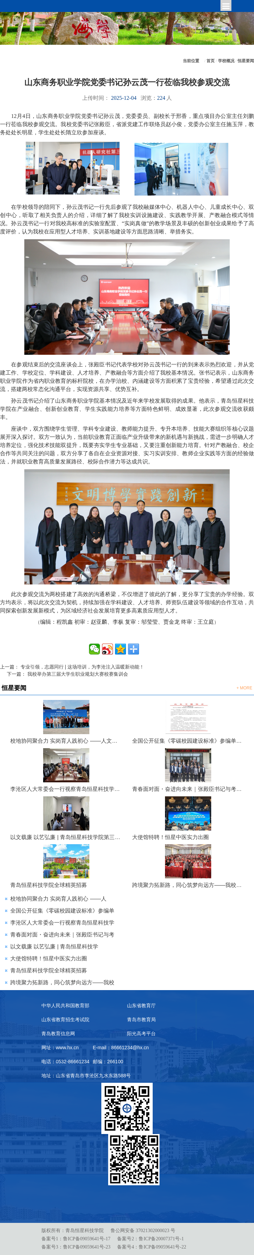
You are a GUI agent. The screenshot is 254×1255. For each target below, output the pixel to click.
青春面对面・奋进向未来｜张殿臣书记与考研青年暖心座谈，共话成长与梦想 (188, 789)
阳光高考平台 (141, 1033)
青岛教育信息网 (58, 1033)
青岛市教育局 (141, 1019)
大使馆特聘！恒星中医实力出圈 (170, 837)
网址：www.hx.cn (60, 1047)
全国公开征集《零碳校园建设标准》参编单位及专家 (188, 741)
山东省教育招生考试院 (65, 1019)
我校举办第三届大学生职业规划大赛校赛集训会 (77, 674)
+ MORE (244, 688)
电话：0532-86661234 (65, 1061)
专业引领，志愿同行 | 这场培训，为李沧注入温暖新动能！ (82, 667)
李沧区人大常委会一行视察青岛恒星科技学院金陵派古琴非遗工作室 (66, 789)
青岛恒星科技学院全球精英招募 (48, 885)
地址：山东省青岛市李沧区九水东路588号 (86, 1075)
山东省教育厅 (141, 1005)
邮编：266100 (108, 1061)
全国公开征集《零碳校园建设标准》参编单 (62, 911)
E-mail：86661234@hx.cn (121, 1047)
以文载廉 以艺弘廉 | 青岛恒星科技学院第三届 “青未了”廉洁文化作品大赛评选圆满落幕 (66, 837)
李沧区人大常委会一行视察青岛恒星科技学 (62, 923)
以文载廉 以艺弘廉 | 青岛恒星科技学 (54, 946)
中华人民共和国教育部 (65, 1005)
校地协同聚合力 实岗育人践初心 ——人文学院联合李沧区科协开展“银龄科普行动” (66, 741)
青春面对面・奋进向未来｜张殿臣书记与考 (62, 934)
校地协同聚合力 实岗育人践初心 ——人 (58, 899)
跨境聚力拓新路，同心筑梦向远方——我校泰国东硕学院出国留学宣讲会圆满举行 (188, 885)
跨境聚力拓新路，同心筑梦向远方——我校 (62, 982)
